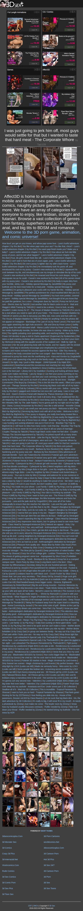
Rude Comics (8, 871)
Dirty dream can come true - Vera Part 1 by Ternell (39, 608)
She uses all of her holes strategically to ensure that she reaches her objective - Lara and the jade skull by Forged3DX (38, 504)
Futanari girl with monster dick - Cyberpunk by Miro (58, 463)
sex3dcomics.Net (51, 842)
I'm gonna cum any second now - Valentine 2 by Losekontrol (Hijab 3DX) (34, 681)
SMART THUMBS (47, 831)
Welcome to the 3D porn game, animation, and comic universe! (41, 234)
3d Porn (47, 877)
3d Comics (7, 848)
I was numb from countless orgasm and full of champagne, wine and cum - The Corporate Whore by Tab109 (39, 440)
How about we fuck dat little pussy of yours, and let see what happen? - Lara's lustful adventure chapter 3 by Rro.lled (39, 255)
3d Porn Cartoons (52, 836)
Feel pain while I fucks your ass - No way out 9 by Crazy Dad (30, 634)
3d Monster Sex (9, 842)
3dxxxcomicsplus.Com (54, 848)
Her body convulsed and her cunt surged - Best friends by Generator (44, 353)
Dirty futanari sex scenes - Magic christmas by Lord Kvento (28, 663)
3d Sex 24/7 (49, 865)
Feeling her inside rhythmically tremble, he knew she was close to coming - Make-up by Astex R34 (40, 330)
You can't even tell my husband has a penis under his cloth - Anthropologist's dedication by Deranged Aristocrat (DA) (40, 539)
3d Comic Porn (9, 882)
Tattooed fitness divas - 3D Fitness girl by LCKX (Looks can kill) (35, 675)
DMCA (35, 906)
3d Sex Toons (50, 888)
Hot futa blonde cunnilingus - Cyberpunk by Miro (25, 466)
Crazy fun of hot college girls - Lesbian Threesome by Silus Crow (50, 553)
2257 (30, 906)
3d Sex (47, 882)
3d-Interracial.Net (10, 859)
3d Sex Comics (9, 877)
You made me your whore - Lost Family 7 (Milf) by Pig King (37, 487)
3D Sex (52, 906)
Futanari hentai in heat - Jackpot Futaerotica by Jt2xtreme (39, 460)
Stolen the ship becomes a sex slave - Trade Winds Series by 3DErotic (42, 588)
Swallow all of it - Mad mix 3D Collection (20, 689)
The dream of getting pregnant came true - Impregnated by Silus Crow (33, 556)
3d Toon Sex (7, 894)
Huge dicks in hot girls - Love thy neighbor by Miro (49, 469)
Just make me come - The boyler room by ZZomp (47, 704)
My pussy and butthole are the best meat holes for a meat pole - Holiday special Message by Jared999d (39, 287)
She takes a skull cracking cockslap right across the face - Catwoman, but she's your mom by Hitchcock (41, 339)
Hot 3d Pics (49, 859)
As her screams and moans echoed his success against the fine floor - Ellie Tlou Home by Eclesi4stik (39, 351)
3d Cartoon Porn (51, 853)
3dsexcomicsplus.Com (12, 836)
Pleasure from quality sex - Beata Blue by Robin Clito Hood (43, 545)
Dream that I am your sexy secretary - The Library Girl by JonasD (31, 576)
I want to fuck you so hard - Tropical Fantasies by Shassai (37, 692)
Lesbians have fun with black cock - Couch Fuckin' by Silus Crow (46, 574)
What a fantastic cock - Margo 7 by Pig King (22, 620)
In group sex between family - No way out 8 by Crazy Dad (54, 631)
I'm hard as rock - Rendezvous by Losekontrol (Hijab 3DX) (40, 649)
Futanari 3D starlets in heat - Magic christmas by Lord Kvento (49, 660)
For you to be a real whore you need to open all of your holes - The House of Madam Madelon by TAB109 (41, 313)
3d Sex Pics (7, 888)
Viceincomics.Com (10, 865)
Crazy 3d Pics (8, 853)
